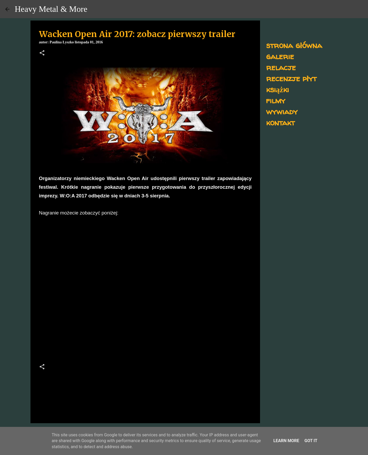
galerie (280, 56)
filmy (275, 100)
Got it (310, 440)
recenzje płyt (291, 78)
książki (277, 89)
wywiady (282, 111)
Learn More (286, 440)
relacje (281, 67)
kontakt (280, 122)
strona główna (294, 45)
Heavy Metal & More (51, 9)
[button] (42, 53)
